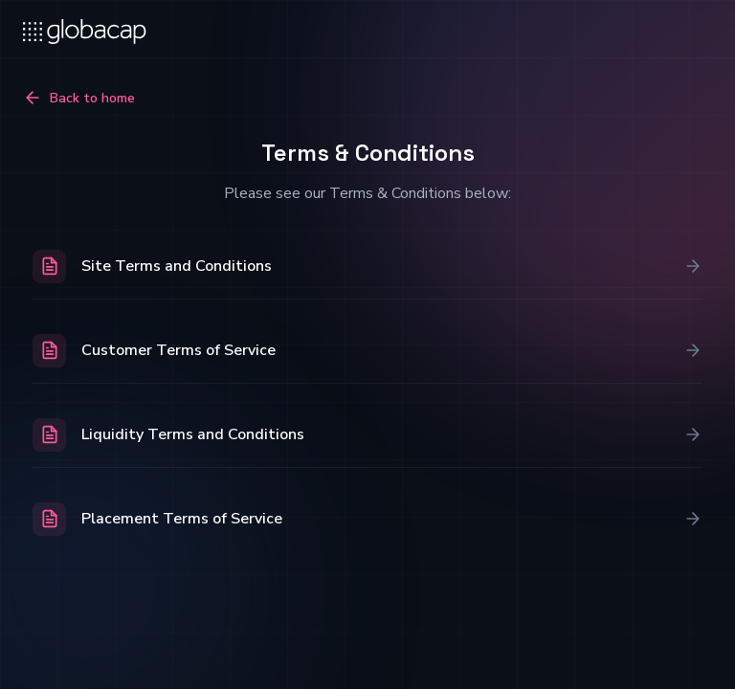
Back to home (79, 97)
